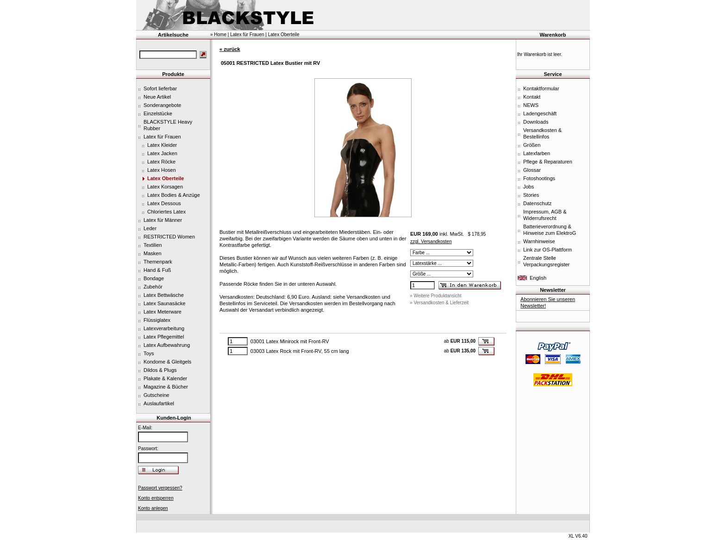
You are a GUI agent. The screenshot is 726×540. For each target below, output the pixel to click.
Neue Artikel (157, 97)
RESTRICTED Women (169, 236)
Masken (153, 253)
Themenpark (158, 261)
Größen (531, 145)
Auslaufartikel (159, 403)
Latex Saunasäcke (165, 303)
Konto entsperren (156, 498)
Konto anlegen (153, 508)
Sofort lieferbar (160, 88)
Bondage (154, 278)
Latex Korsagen (165, 186)
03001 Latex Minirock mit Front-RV (289, 341)
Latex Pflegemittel (164, 336)
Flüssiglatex (157, 320)
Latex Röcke (161, 161)
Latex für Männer (163, 220)
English (538, 278)
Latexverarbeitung (164, 328)
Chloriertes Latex (166, 211)
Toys (149, 353)
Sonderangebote (162, 105)
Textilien (153, 245)
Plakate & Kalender (165, 378)
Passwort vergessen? (160, 487)
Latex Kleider (162, 145)
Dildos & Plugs (160, 370)
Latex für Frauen (162, 136)
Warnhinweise (539, 241)
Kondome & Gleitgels (167, 361)
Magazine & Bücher (166, 386)
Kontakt (531, 97)
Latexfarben (536, 153)
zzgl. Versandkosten (431, 241)
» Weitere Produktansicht (436, 295)
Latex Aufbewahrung (167, 345)
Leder (150, 228)
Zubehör (153, 286)
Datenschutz (537, 203)
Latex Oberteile (165, 178)
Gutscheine (156, 395)
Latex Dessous (164, 203)
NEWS (530, 105)
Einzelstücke (158, 113)
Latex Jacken (162, 153)
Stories (531, 195)
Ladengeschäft (540, 113)
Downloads (535, 122)
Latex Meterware (163, 311)
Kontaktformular (541, 88)
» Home (218, 34)
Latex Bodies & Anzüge (173, 195)
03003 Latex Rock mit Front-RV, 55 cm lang (299, 351)
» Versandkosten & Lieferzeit (439, 302)
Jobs (528, 186)
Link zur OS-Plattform (547, 249)
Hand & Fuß (157, 270)
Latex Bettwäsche (164, 295)
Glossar (532, 170)
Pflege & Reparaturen (547, 161)
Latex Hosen (161, 170)
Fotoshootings (539, 178)
